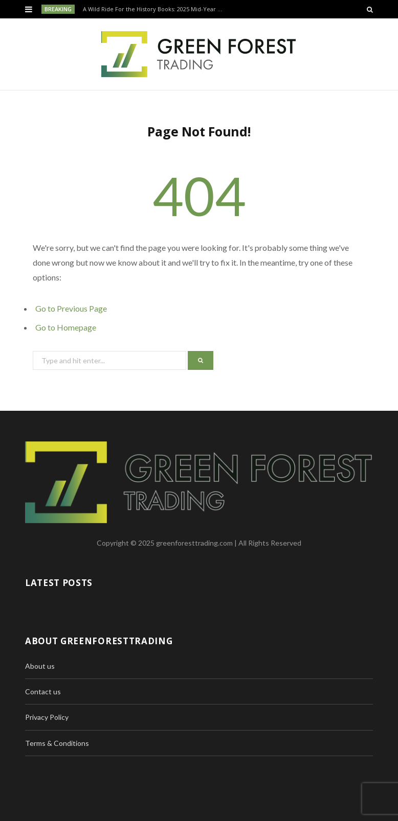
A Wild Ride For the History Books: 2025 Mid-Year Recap (156, 9)
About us (40, 666)
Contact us (43, 691)
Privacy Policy (47, 717)
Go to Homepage (65, 327)
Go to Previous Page (71, 308)
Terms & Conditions (57, 743)
